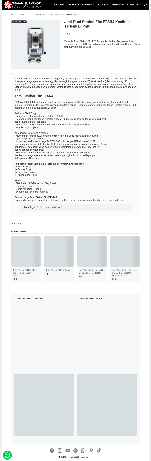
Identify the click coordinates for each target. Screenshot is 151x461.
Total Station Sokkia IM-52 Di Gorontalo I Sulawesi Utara (25, 273)
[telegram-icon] (75, 451)
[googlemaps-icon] (91, 451)
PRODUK (72, 4)
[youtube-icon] (68, 451)
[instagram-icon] (60, 451)
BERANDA (59, 4)
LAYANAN (87, 4)
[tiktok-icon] (99, 451)
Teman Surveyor (86, 457)
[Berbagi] (16, 223)
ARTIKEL (101, 4)
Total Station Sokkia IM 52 (50, 207)
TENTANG (117, 4)
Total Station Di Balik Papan (58, 270)
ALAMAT (131, 4)
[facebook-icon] (52, 451)
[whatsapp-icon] (83, 451)
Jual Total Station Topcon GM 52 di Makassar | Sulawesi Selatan (123, 273)
